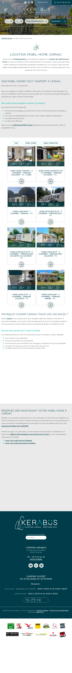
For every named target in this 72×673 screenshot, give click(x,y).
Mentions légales (43, 610)
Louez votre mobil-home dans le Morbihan (20, 443)
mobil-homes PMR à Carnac (23, 125)
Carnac (9, 319)
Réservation (43, 2)
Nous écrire (36, 559)
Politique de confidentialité (59, 610)
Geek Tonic (40, 612)
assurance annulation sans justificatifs (14, 426)
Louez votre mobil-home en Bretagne (18, 441)
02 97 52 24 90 (62, 2)
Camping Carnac (6, 38)
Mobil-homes (30, 143)
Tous (16, 143)
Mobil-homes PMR (50, 143)
